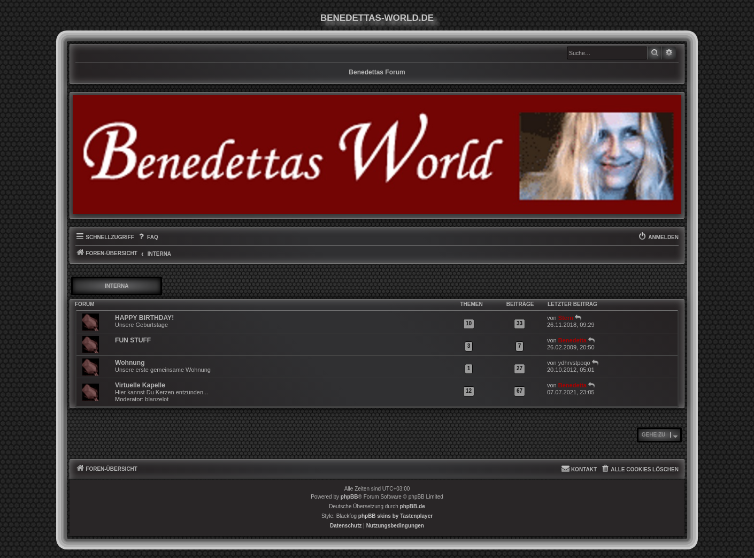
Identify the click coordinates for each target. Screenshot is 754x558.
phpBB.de (412, 506)
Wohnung (130, 362)
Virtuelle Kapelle (140, 385)
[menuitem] (147, 237)
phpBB (349, 497)
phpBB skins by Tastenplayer (395, 516)
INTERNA (116, 286)
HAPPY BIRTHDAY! (144, 318)
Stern (565, 318)
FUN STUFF (133, 340)
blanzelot (156, 399)
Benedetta (572, 340)
